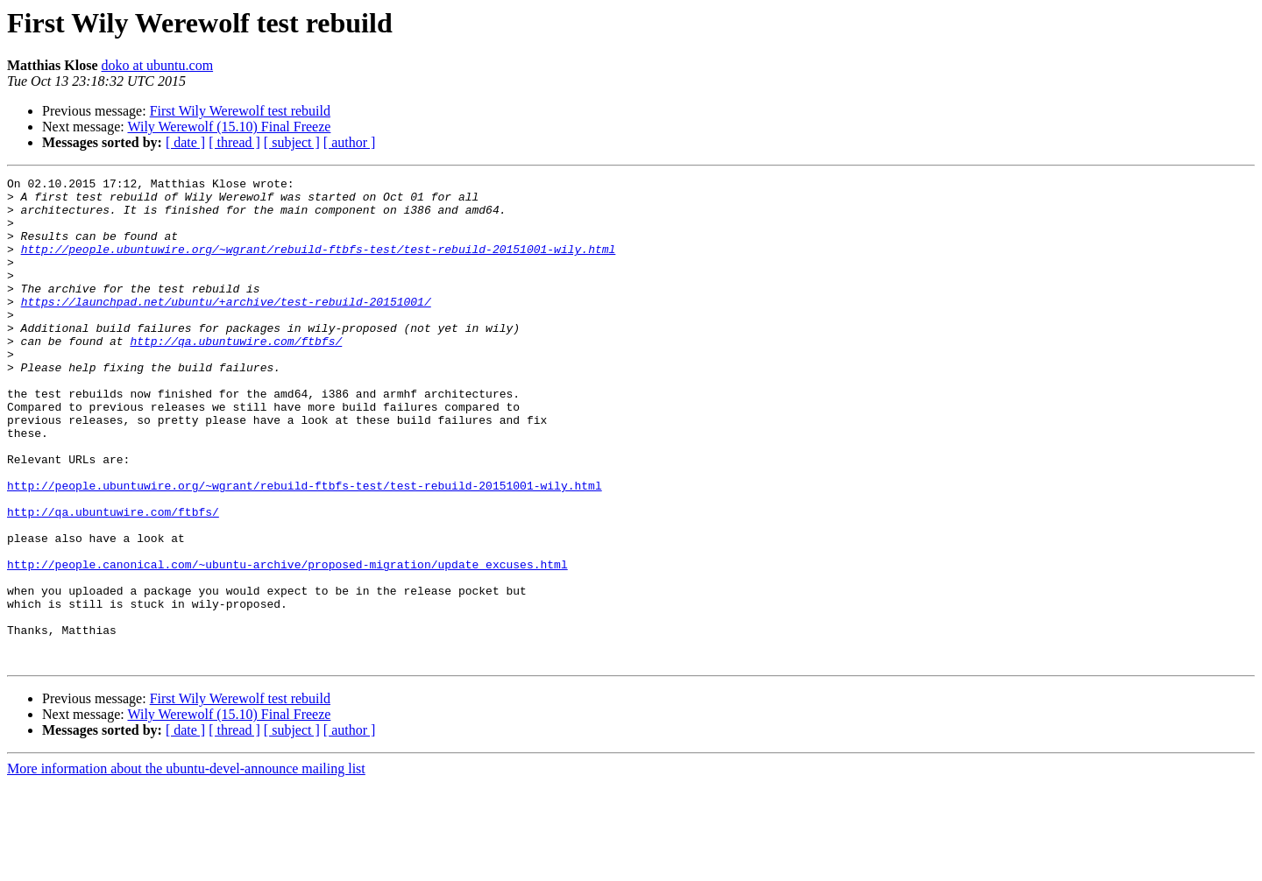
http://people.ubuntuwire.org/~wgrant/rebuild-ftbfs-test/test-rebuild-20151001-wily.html (318, 264)
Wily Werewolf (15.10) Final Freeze (228, 126)
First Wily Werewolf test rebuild (240, 110)
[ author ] (349, 142)
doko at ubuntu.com (158, 65)
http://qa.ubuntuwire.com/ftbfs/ (236, 375)
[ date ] (185, 142)
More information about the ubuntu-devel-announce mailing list (186, 865)
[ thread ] (234, 142)
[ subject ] (292, 142)
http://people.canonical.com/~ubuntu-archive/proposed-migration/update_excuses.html (287, 643)
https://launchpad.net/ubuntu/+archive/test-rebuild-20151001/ (226, 327)
